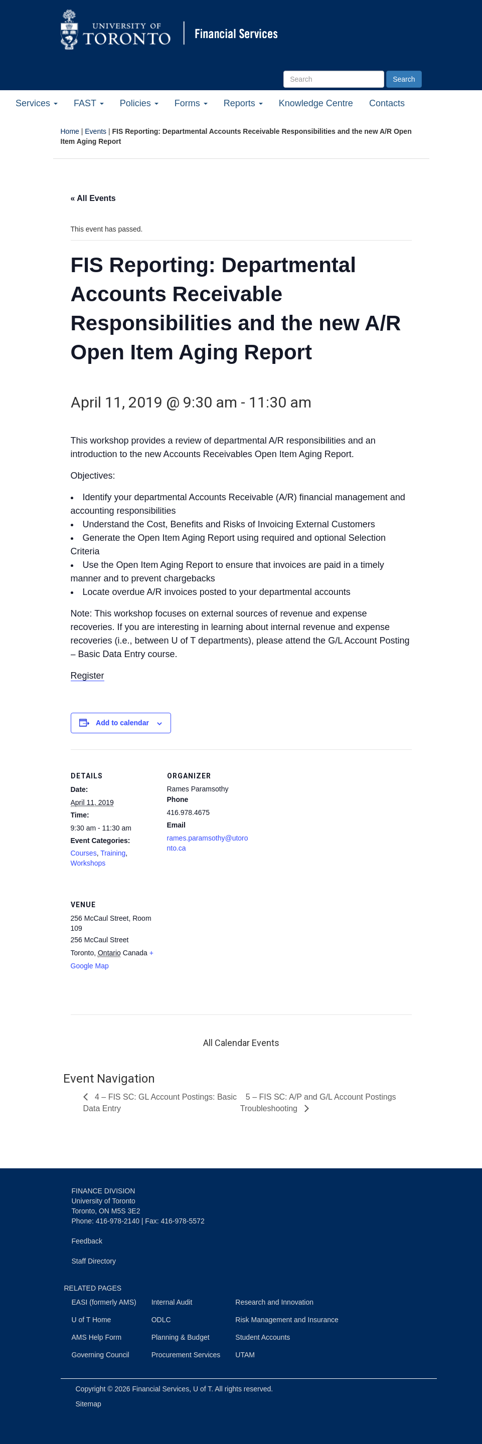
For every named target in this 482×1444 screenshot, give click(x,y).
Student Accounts (262, 1337)
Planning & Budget (180, 1337)
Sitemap (88, 1404)
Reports (243, 103)
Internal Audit (172, 1302)
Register (87, 676)
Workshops (88, 863)
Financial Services (161, 1389)
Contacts (387, 103)
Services (37, 103)
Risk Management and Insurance (286, 1320)
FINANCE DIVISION (103, 1191)
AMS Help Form (97, 1337)
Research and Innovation (274, 1302)
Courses (84, 853)
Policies (139, 103)
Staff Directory (94, 1261)
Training (112, 853)
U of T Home (91, 1320)
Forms (191, 103)
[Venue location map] (220, 947)
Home (70, 131)
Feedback (87, 1241)
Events (95, 131)
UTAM (245, 1355)
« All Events (93, 198)
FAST (89, 103)
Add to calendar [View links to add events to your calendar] (122, 723)
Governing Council (100, 1355)
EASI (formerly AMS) (104, 1302)
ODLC (161, 1320)
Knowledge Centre (316, 103)
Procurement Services (186, 1355)
